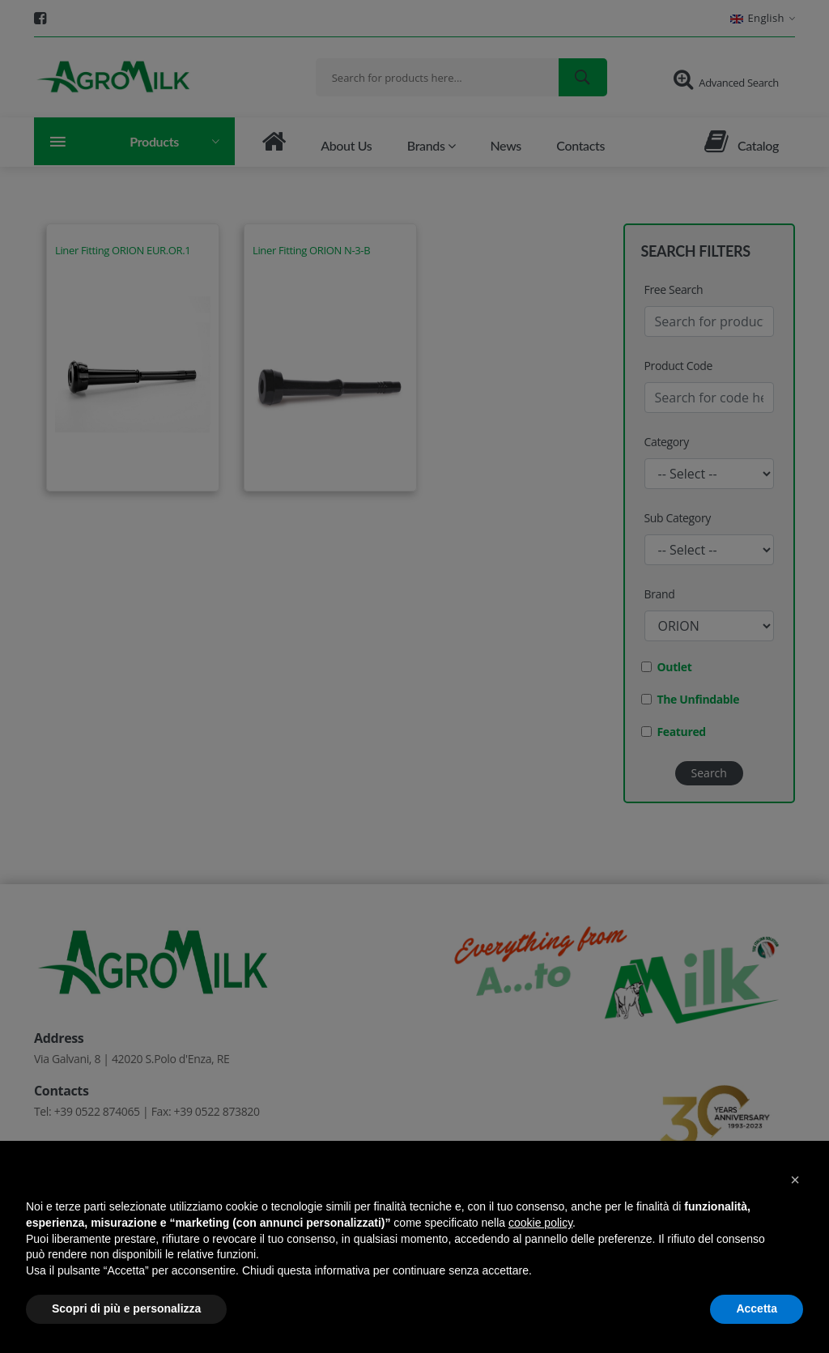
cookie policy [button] (540, 1222)
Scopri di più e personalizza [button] (126, 1308)
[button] (795, 1180)
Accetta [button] (756, 1308)
